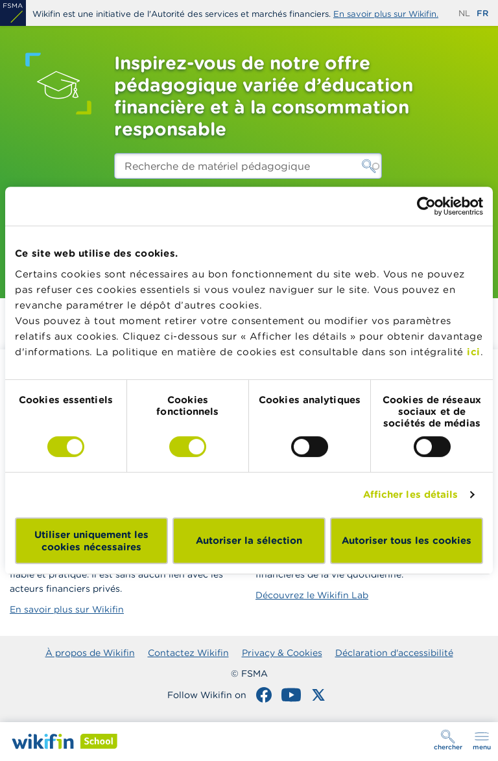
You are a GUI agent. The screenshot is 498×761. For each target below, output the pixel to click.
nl (464, 13)
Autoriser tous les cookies (406, 540)
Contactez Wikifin (188, 653)
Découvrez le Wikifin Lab (311, 595)
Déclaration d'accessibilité (394, 653)
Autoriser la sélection (249, 540)
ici (473, 351)
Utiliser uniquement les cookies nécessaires (91, 540)
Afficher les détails (410, 494)
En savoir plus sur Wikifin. (385, 13)
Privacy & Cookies (282, 653)
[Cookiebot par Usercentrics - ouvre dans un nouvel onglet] (426, 206)
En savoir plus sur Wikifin (67, 609)
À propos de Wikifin (90, 653)
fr (482, 13)
